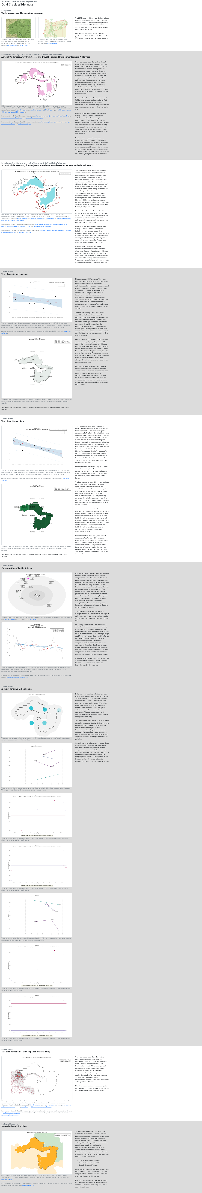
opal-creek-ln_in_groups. (11, 1113)
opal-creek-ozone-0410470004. (17, 677)
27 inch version (49, 110)
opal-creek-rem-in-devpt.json (43, 116)
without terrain (12, 45)
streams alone (51, 1105)
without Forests (24, 45)
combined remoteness (37, 110)
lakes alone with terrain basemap (41, 1107)
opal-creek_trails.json (24, 124)
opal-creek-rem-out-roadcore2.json (19, 226)
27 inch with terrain (31, 619)
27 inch (19, 619)
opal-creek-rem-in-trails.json (34, 118)
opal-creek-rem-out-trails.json (42, 226)
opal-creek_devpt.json (46, 122)
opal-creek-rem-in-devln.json (61, 116)
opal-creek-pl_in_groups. (9, 1115)
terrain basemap (22, 110)
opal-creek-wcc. (28, 1185)
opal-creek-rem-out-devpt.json (44, 224)
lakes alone (24, 1107)
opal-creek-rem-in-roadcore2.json (11, 118)
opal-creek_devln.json (60, 122)
